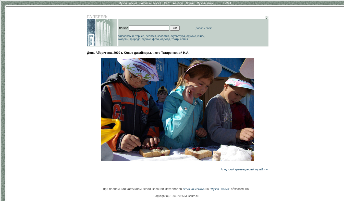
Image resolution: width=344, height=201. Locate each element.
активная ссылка (194, 189)
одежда (165, 39)
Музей (157, 3)
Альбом (178, 3)
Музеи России (129, 3)
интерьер (138, 35)
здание (146, 39)
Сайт (167, 3)
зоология (163, 35)
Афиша (146, 3)
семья (184, 39)
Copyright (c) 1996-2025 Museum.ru (176, 195)
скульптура (177, 35)
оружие (191, 35)
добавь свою (204, 28)
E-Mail (227, 3)
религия (151, 35)
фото (155, 39)
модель (123, 39)
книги (200, 35)
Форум (190, 3)
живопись (124, 35)
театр (175, 39)
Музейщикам (205, 3)
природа (134, 39)
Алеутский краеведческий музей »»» (244, 169)
